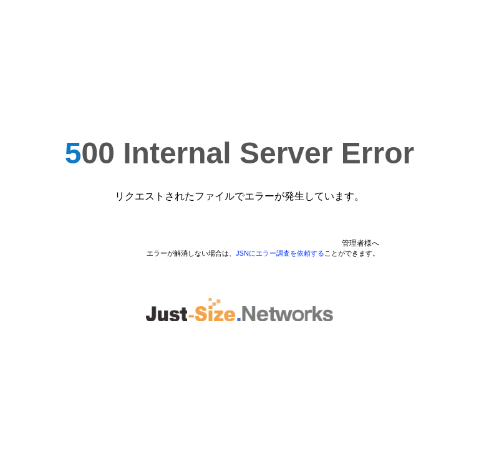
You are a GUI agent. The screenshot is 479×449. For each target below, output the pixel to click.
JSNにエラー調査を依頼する (280, 253)
